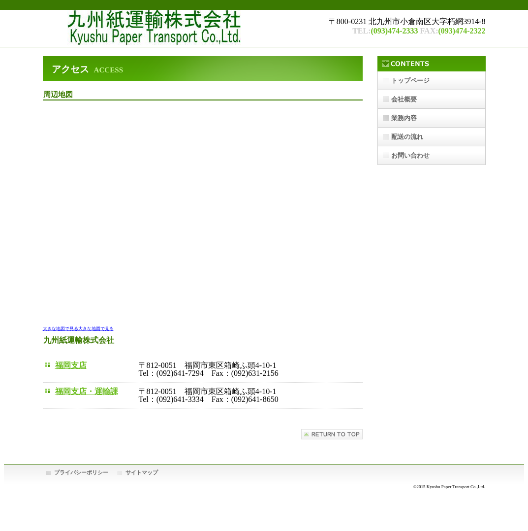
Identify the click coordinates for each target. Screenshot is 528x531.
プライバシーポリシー (81, 472)
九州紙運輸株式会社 (178, 28)
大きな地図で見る (60, 328)
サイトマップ (141, 472)
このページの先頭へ (332, 434)
